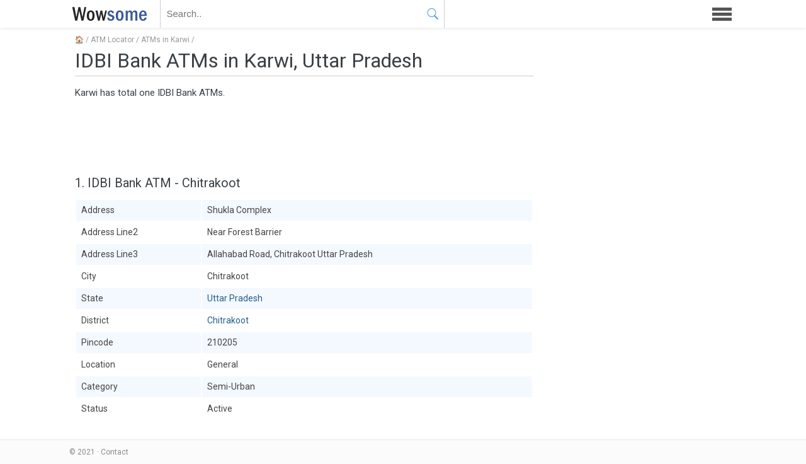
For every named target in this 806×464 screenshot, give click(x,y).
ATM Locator (112, 39)
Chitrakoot (228, 320)
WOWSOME (107, 14)
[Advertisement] (304, 135)
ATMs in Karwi (165, 39)
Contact (114, 452)
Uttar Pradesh (235, 298)
